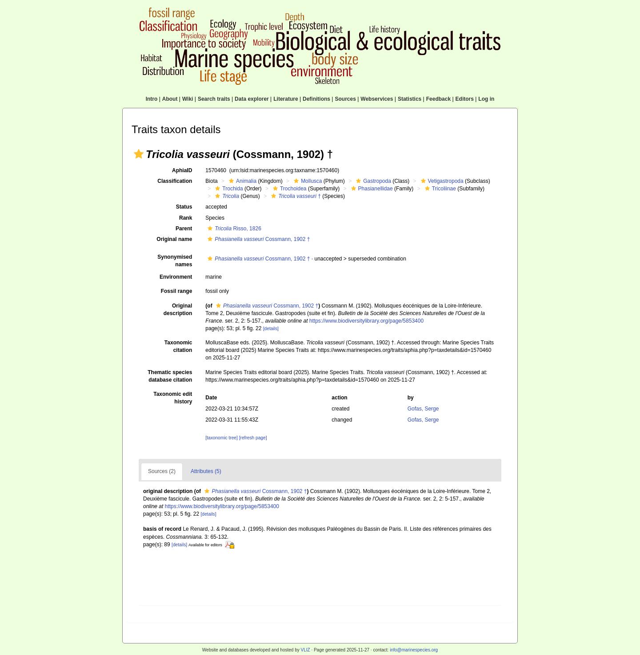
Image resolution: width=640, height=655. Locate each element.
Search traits (214, 99)
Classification (174, 181)
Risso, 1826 (233, 228)
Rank (185, 218)
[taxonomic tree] (221, 437)
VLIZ (305, 649)
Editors (465, 99)
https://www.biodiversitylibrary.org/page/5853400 (366, 321)
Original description (178, 309)
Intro (152, 99)
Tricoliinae (439, 188)
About (170, 99)
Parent (184, 228)
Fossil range (176, 291)
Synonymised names (174, 261)
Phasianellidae (371, 188)
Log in (486, 99)
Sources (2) (162, 471)
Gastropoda (372, 181)
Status (184, 207)
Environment (176, 277)
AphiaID (182, 170)
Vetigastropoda (441, 181)
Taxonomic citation (178, 346)
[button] (139, 154)
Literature (285, 99)
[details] (271, 328)
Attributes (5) (206, 471)
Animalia (241, 181)
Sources (345, 99)
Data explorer (252, 99)
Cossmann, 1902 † (257, 239)
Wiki (187, 99)
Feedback (438, 99)
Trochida (228, 188)
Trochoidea (289, 188)
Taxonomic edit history (172, 398)
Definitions (316, 99)
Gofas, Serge (423, 409)
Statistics (409, 99)
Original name (174, 239)
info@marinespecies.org (414, 649)
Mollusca (307, 181)
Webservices (376, 99)
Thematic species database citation (170, 376)
